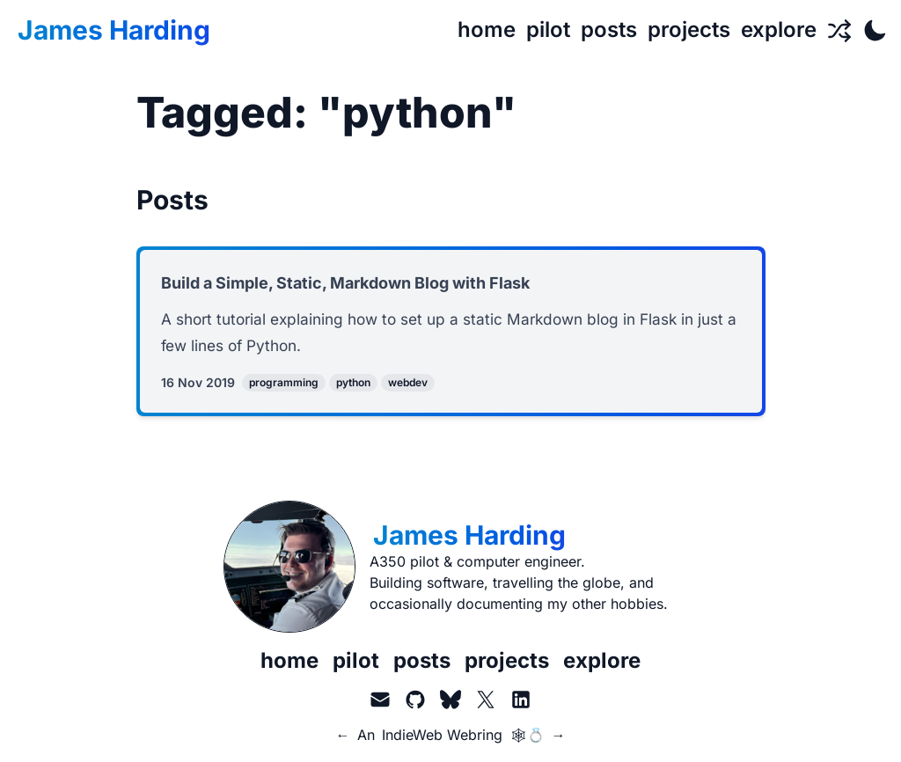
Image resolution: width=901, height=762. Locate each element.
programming (284, 385)
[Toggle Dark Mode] (874, 30)
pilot (356, 663)
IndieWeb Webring (442, 737)
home (289, 663)
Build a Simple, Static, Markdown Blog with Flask (345, 283)
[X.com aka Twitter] (485, 702)
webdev (408, 385)
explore (602, 663)
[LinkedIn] (520, 702)
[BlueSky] (450, 702)
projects (507, 663)
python (353, 385)
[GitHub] (415, 702)
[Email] (380, 702)
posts (421, 663)
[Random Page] (839, 30)
